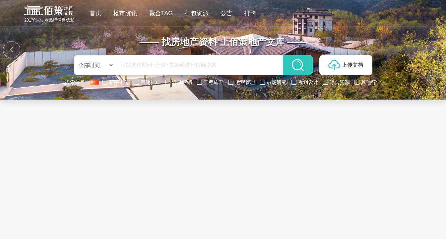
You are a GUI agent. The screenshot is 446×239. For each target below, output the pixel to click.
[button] (11, 49)
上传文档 (345, 65)
